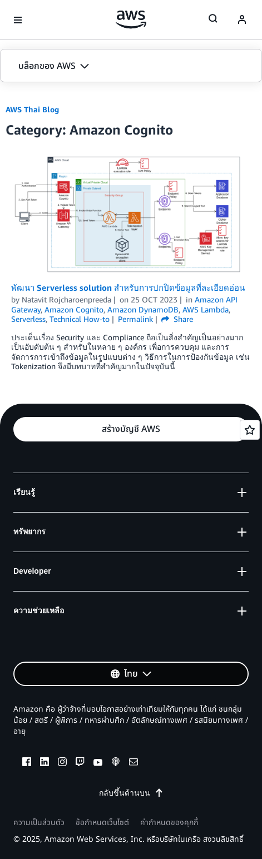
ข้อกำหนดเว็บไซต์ (102, 822)
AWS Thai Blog (32, 109)
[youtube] (97, 763)
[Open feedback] (250, 430)
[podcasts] (115, 763)
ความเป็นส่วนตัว (39, 822)
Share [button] (177, 319)
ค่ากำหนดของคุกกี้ (169, 822)
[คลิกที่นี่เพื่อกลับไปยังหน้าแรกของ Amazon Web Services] (131, 19)
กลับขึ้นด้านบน (131, 792)
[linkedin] (44, 763)
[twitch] (80, 763)
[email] (133, 763)
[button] (131, 66)
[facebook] (26, 763)
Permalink (135, 319)
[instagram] (62, 763)
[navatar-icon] (242, 20)
